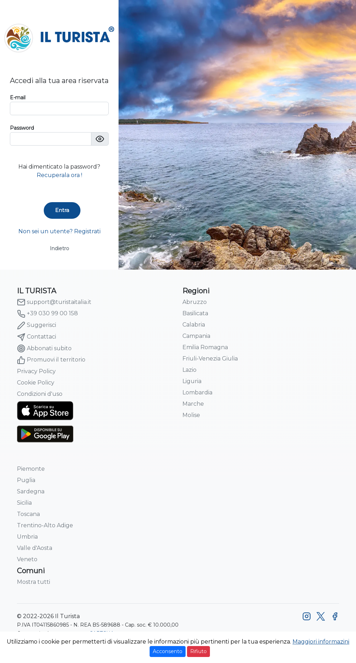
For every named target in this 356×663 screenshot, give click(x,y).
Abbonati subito (44, 348)
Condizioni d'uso (39, 394)
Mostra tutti (33, 582)
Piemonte (31, 468)
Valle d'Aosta (34, 548)
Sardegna (30, 491)
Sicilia (24, 502)
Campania (196, 336)
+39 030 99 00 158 (47, 314)
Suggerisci (36, 325)
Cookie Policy (35, 382)
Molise (191, 415)
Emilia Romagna (205, 347)
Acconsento (167, 651)
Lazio (189, 369)
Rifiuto (198, 651)
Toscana (28, 514)
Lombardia (197, 392)
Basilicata (195, 313)
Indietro (59, 248)
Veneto (27, 559)
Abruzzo (194, 302)
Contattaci (36, 337)
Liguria (191, 381)
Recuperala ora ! (59, 175)
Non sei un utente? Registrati (59, 231)
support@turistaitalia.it (54, 302)
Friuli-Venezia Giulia (210, 358)
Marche (193, 403)
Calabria (193, 324)
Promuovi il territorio (51, 360)
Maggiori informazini (320, 641)
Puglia (26, 480)
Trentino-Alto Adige (45, 525)
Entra (62, 210)
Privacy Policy (36, 371)
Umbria (27, 536)
